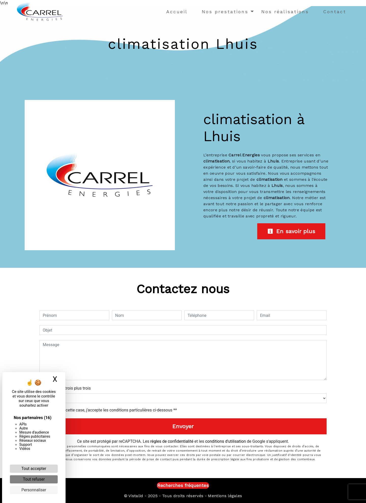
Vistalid (135, 495)
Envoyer (183, 426)
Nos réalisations (285, 11)
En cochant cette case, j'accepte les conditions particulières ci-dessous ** (110, 410)
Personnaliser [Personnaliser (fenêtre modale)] (33, 489)
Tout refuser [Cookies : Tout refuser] (34, 479)
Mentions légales (224, 495)
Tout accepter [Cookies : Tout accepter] (33, 468)
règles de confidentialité (171, 441)
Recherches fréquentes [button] (183, 485)
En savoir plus (291, 231)
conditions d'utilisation (225, 441)
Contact (334, 11)
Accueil (177, 11)
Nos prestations (225, 11)
